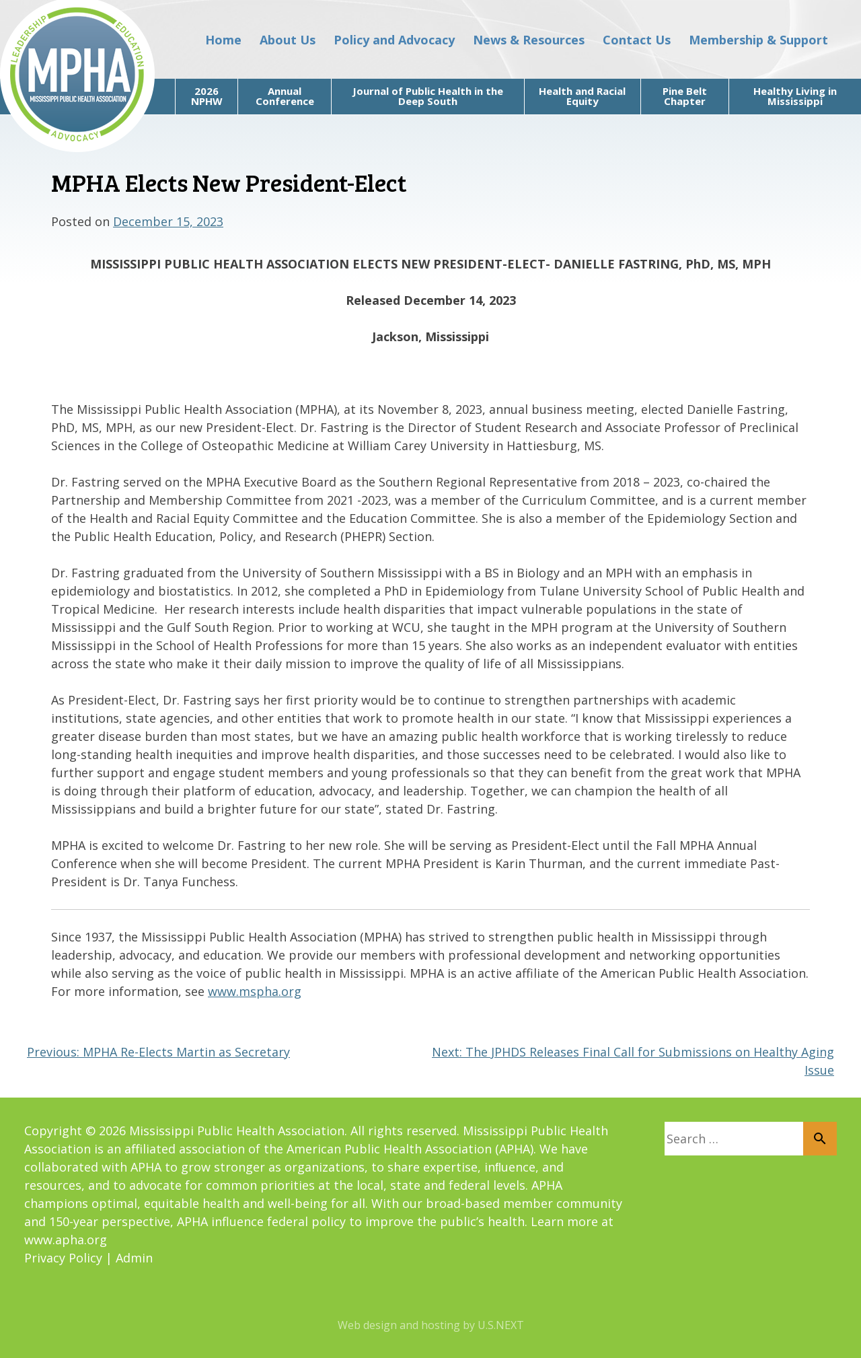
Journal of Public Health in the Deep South (427, 96)
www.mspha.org (254, 991)
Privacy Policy (63, 1258)
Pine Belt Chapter (685, 96)
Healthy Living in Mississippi (795, 96)
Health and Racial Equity (582, 96)
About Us (287, 40)
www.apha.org (65, 1239)
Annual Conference (285, 96)
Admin (134, 1258)
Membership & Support (758, 40)
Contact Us (637, 40)
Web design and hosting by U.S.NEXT (431, 1325)
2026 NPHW (207, 96)
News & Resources (529, 40)
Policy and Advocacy (394, 40)
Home (223, 40)
